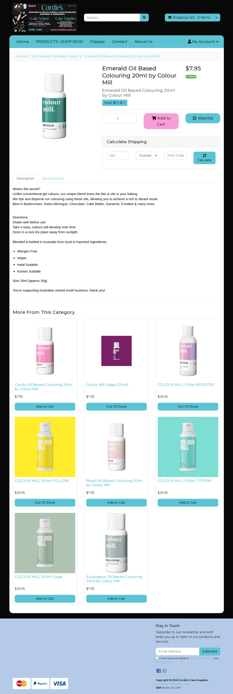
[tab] (25, 178)
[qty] (118, 155)
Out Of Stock (116, 407)
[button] (203, 41)
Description (25, 178)
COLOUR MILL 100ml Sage (38, 577)
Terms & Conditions (201, 658)
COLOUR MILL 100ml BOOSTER (186, 385)
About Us (143, 41)
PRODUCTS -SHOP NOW (59, 41)
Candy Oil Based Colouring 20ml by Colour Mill (43, 387)
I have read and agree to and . (187, 660)
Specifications (53, 178)
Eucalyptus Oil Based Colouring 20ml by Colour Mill (114, 579)
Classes (97, 41)
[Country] (147, 155)
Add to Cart (161, 121)
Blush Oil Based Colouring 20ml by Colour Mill (114, 483)
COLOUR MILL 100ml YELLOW (42, 481)
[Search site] (144, 17)
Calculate (204, 158)
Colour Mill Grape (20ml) (107, 385)
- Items (189, 17)
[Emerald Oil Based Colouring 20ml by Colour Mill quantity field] (119, 118)
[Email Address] (178, 651)
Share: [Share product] (113, 102)
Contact (119, 41)
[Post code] (175, 155)
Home (23, 41)
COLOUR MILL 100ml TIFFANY (185, 481)
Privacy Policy (164, 662)
